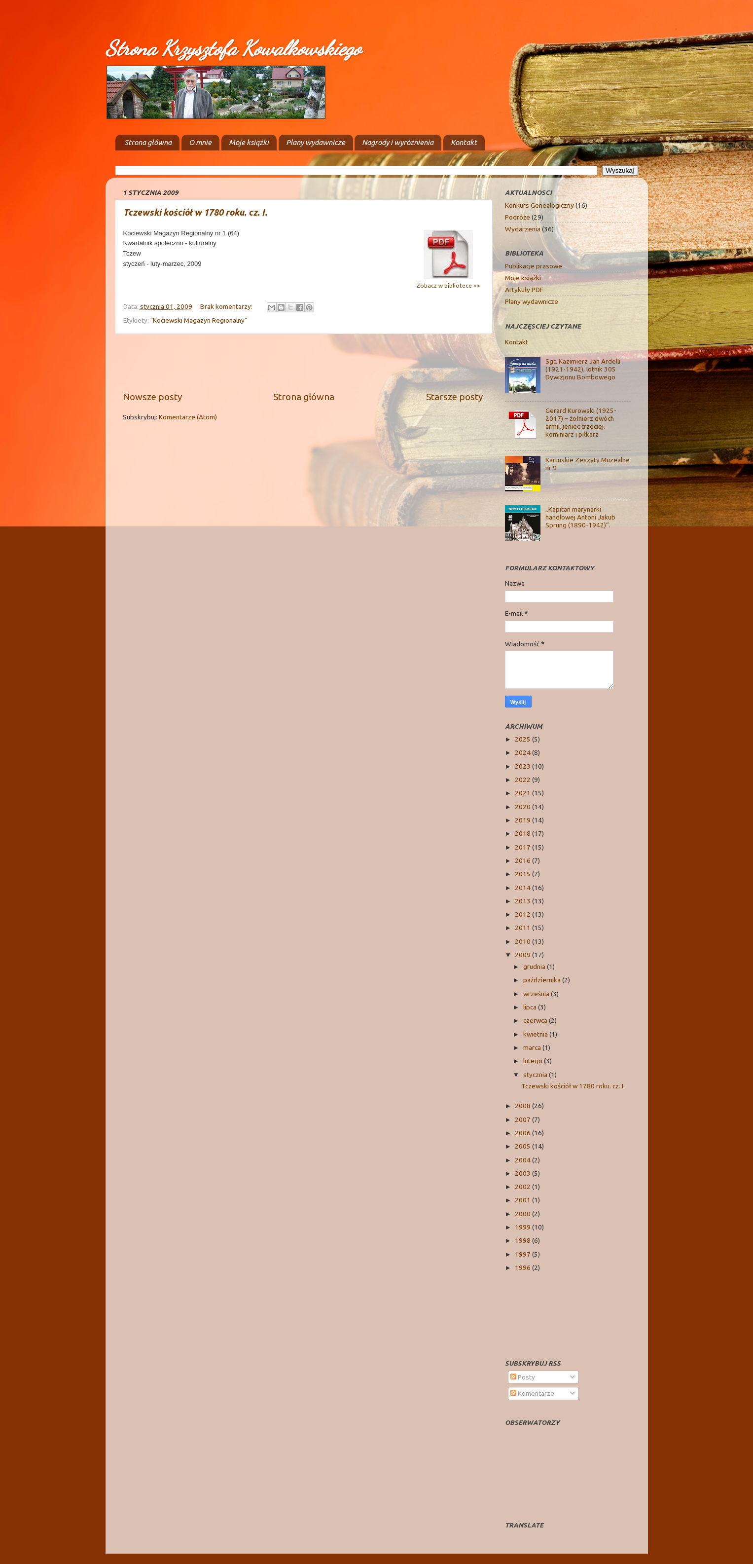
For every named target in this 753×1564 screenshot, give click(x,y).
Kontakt (464, 142)
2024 (523, 752)
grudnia (535, 966)
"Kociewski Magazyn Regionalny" (198, 320)
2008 (523, 1106)
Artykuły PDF (524, 290)
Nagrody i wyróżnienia (397, 142)
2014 (523, 888)
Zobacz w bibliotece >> (448, 285)
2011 (523, 927)
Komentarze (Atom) (188, 417)
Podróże (517, 217)
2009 (523, 955)
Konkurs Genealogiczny (539, 205)
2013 (523, 901)
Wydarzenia (522, 229)
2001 (523, 1200)
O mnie (200, 142)
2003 (523, 1173)
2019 (523, 820)
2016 (523, 860)
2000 (523, 1214)
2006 (523, 1133)
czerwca (536, 1020)
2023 (523, 766)
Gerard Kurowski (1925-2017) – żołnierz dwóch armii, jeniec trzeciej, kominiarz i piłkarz (580, 423)
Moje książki (249, 142)
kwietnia (536, 1034)
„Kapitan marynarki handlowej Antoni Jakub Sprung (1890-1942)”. (580, 517)
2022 (523, 779)
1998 (523, 1240)
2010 (523, 941)
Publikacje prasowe (533, 266)
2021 (523, 793)
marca (532, 1047)
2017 (523, 847)
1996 (523, 1267)
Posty (522, 1377)
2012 (523, 914)
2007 (523, 1119)
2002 (523, 1187)
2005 (523, 1146)
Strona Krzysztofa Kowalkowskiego (233, 48)
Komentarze (532, 1393)
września (537, 994)
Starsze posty (454, 396)
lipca (530, 1007)
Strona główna (148, 142)
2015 (523, 874)
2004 (523, 1160)
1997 (523, 1254)
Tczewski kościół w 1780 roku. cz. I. (195, 212)
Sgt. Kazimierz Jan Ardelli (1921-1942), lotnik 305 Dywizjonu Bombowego (582, 369)
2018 (523, 833)
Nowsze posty (152, 396)
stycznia (536, 1075)
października (542, 980)
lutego (533, 1061)
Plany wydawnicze (315, 142)
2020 (523, 807)
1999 (523, 1227)
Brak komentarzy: (227, 306)
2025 (523, 739)
